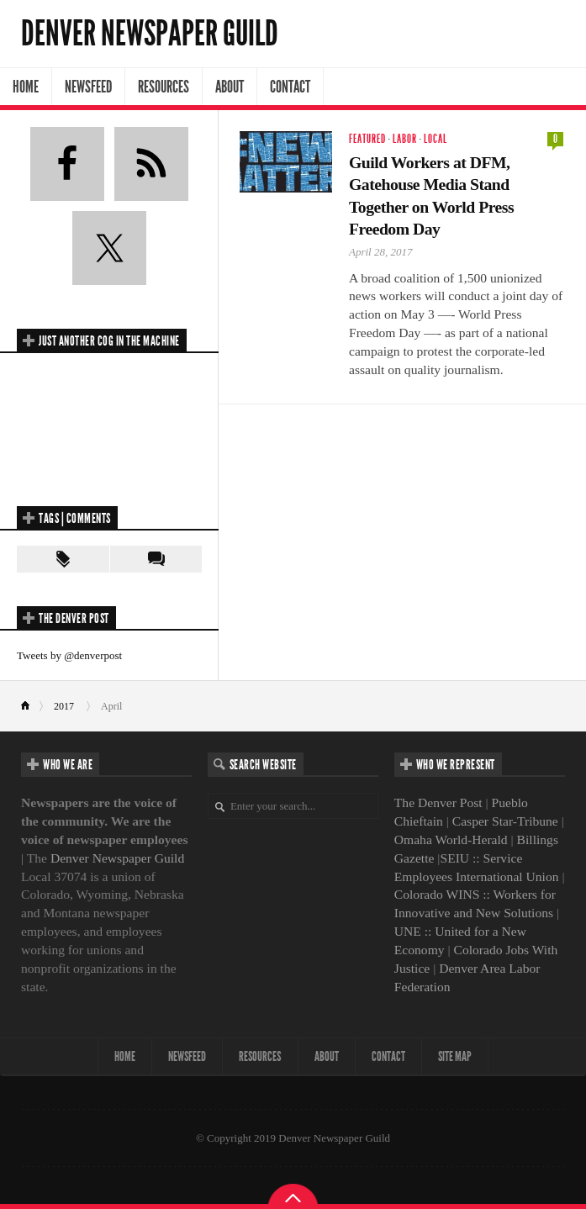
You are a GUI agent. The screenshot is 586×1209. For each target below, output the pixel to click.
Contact (290, 87)
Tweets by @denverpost (69, 655)
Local (435, 139)
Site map (459, 1056)
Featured (367, 139)
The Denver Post (438, 802)
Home (26, 87)
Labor (405, 139)
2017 (64, 706)
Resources (163, 87)
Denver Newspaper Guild (149, 34)
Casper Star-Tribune (505, 821)
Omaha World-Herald (451, 839)
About (229, 87)
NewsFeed (88, 87)
